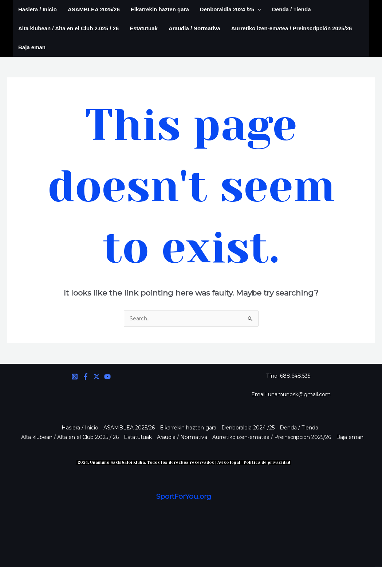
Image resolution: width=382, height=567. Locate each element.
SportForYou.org (183, 496)
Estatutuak (144, 28)
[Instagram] (74, 376)
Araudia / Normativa (194, 28)
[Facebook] (85, 376)
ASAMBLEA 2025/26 (94, 9)
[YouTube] (107, 376)
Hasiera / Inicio (37, 9)
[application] (257, 9)
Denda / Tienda (291, 9)
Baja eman (32, 47)
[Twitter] (96, 376)
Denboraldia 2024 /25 (230, 9)
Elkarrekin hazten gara (160, 9)
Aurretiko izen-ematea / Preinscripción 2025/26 (291, 28)
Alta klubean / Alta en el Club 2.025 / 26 (68, 28)
